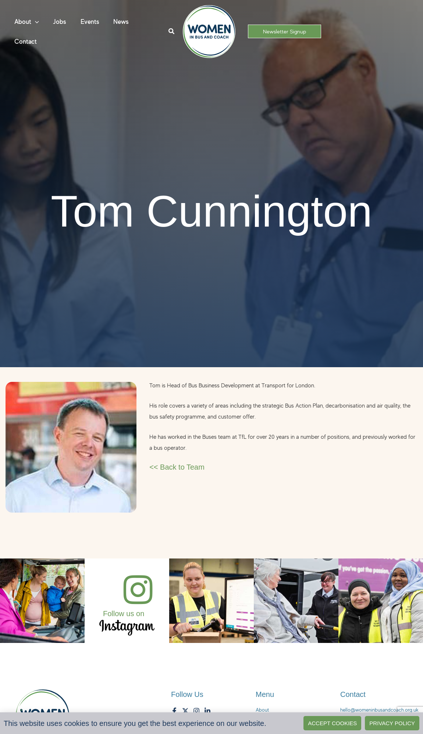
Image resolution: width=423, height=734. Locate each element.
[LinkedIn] (207, 711)
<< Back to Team (177, 467)
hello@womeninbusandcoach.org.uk (379, 709)
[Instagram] (196, 711)
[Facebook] (174, 711)
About (262, 709)
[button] (35, 25)
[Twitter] (185, 711)
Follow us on (123, 614)
